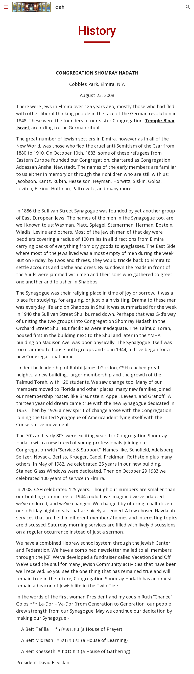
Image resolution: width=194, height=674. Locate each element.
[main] (96, 33)
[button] (6, 7)
